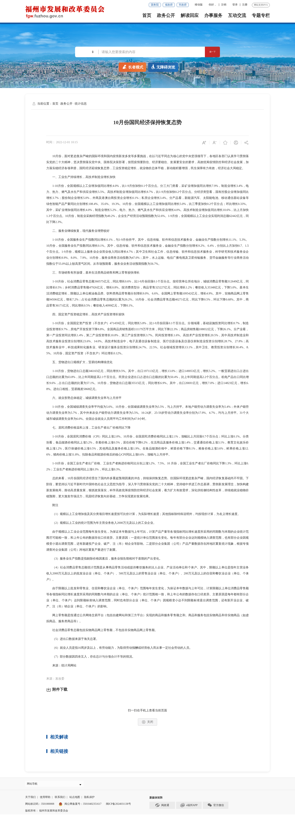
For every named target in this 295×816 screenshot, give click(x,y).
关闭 (147, 722)
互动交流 (237, 15)
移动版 (199, 4)
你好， (213, 4)
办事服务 (213, 15)
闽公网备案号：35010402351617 (83, 805)
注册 (244, 4)
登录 (235, 4)
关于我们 (30, 799)
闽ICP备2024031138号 (118, 805)
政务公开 (166, 15)
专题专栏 (261, 15)
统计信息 (81, 103)
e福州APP (189, 807)
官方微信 (215, 807)
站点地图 (74, 799)
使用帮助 (45, 799)
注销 (223, 4)
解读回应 (190, 15)
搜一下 (208, 52)
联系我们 (60, 799)
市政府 (183, 4)
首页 (146, 15)
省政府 (169, 4)
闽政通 (162, 807)
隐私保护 (89, 799)
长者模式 (132, 66)
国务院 (155, 4)
